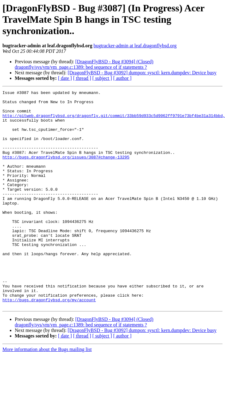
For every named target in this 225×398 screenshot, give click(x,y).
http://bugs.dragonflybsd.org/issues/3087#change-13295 (65, 171)
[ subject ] (102, 78)
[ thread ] (82, 78)
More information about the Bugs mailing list (47, 392)
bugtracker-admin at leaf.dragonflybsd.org (135, 45)
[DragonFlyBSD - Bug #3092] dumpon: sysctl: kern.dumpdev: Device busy (142, 72)
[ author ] (122, 78)
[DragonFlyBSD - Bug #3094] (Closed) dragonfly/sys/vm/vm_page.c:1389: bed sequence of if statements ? (84, 64)
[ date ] (65, 78)
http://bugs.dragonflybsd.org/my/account (49, 342)
